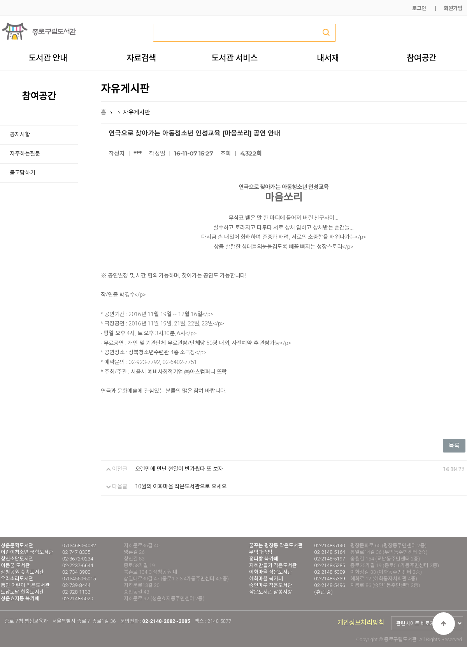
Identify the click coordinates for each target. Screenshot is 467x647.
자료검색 (141, 58)
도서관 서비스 (234, 58)
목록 (454, 445)
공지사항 (20, 134)
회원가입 (453, 8)
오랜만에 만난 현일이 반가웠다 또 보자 (179, 469)
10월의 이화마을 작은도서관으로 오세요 (180, 486)
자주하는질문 (25, 153)
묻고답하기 (22, 173)
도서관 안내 (47, 58)
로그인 (419, 8)
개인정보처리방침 (360, 622)
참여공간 (421, 58)
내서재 (328, 58)
